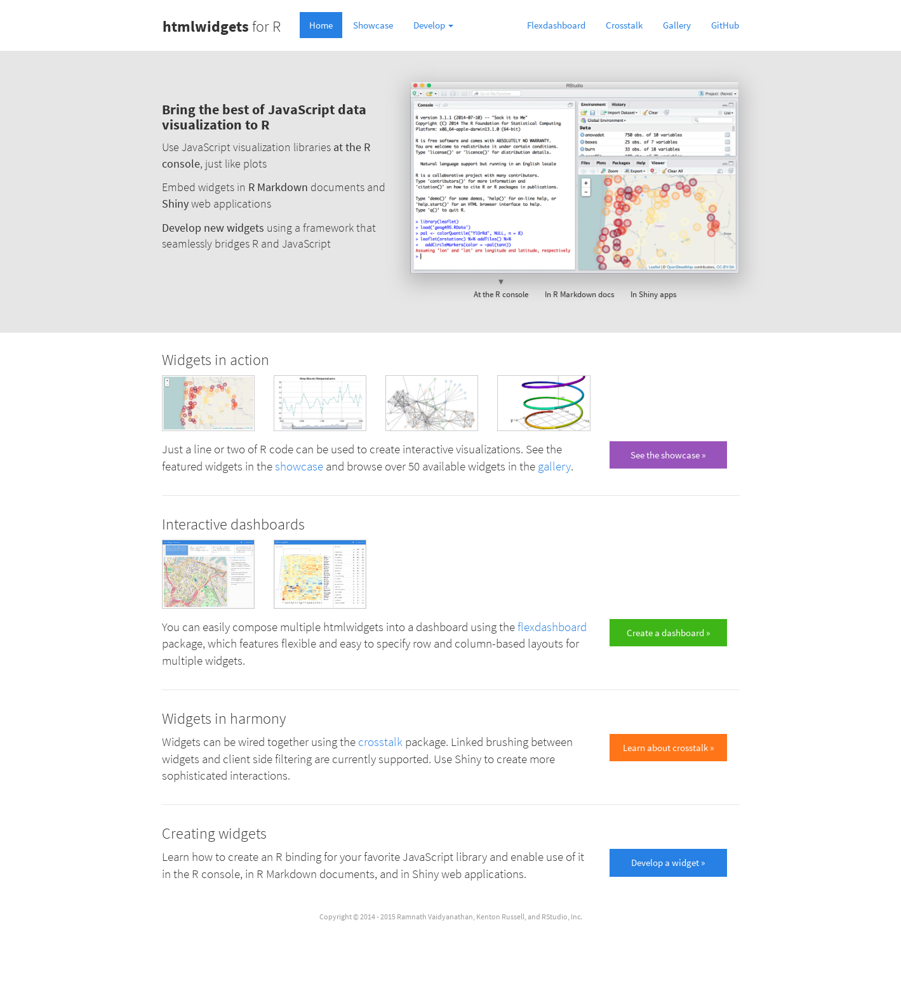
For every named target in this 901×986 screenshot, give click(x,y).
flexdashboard (552, 627)
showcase (299, 466)
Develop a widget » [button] (668, 862)
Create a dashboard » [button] (668, 633)
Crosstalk (624, 25)
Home (321, 25)
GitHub (725, 25)
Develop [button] (433, 25)
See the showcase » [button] (668, 455)
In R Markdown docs (579, 288)
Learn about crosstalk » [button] (668, 748)
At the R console (501, 288)
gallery (554, 466)
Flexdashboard (556, 25)
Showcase (373, 25)
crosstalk (380, 742)
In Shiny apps (653, 288)
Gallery (677, 25)
